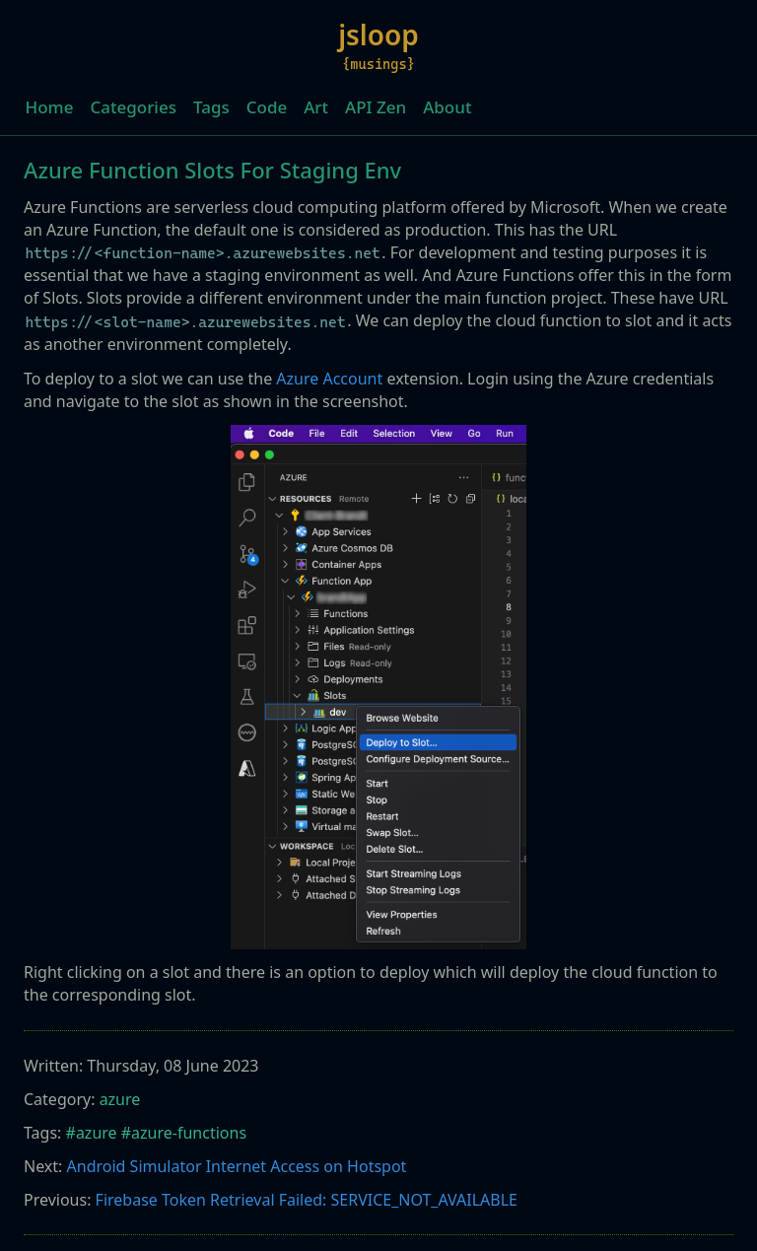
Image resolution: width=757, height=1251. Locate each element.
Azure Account (329, 378)
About (447, 107)
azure (120, 1099)
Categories (133, 107)
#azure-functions (183, 1133)
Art (316, 107)
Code (266, 107)
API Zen (375, 107)
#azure (91, 1133)
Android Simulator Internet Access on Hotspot (237, 1166)
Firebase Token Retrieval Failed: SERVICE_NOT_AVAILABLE (306, 1200)
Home (50, 107)
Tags (211, 107)
